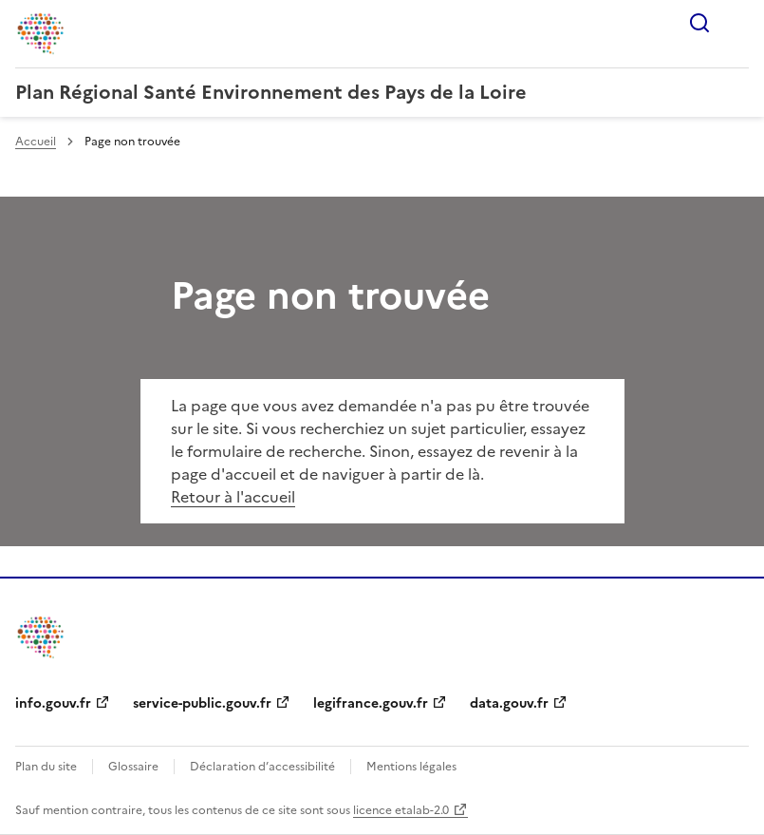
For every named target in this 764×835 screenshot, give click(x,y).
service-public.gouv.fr (202, 703)
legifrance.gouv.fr (370, 703)
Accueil (35, 141)
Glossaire (133, 766)
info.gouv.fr (53, 703)
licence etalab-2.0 (401, 810)
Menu (737, 23)
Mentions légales (411, 766)
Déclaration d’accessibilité (262, 766)
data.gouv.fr (509, 703)
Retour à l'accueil (233, 496)
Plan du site (46, 766)
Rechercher (699, 23)
